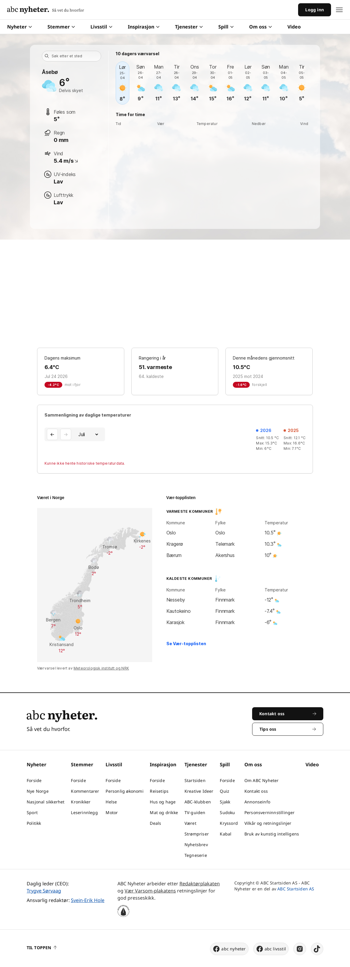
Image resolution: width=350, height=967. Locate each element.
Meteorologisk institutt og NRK (101, 668)
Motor (112, 812)
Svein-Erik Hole (87, 900)
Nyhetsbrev (196, 844)
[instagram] (299, 949)
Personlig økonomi (124, 791)
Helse (111, 802)
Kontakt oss (256, 791)
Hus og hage (163, 802)
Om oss (260, 26)
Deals (155, 823)
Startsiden (195, 780)
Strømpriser (196, 834)
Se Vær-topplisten (186, 643)
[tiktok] (317, 949)
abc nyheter (229, 948)
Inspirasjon (144, 26)
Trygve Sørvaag (44, 890)
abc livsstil (271, 948)
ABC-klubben (197, 802)
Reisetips (159, 791)
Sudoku (227, 812)
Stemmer (61, 26)
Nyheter (19, 26)
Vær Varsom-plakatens (150, 890)
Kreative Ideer (199, 791)
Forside (34, 780)
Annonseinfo (257, 802)
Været (190, 823)
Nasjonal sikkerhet (46, 802)
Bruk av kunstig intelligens (271, 834)
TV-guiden (195, 812)
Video (294, 26)
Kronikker (80, 802)
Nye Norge (38, 791)
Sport (32, 812)
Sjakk (225, 802)
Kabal (225, 834)
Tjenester (189, 26)
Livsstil (101, 26)
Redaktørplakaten (199, 883)
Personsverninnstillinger (269, 812)
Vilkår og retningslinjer (268, 823)
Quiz (224, 791)
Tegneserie (195, 855)
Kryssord (229, 823)
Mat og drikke (164, 812)
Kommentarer (85, 791)
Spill (226, 26)
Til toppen (42, 947)
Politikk (34, 823)
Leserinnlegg (84, 812)
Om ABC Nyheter (261, 780)
